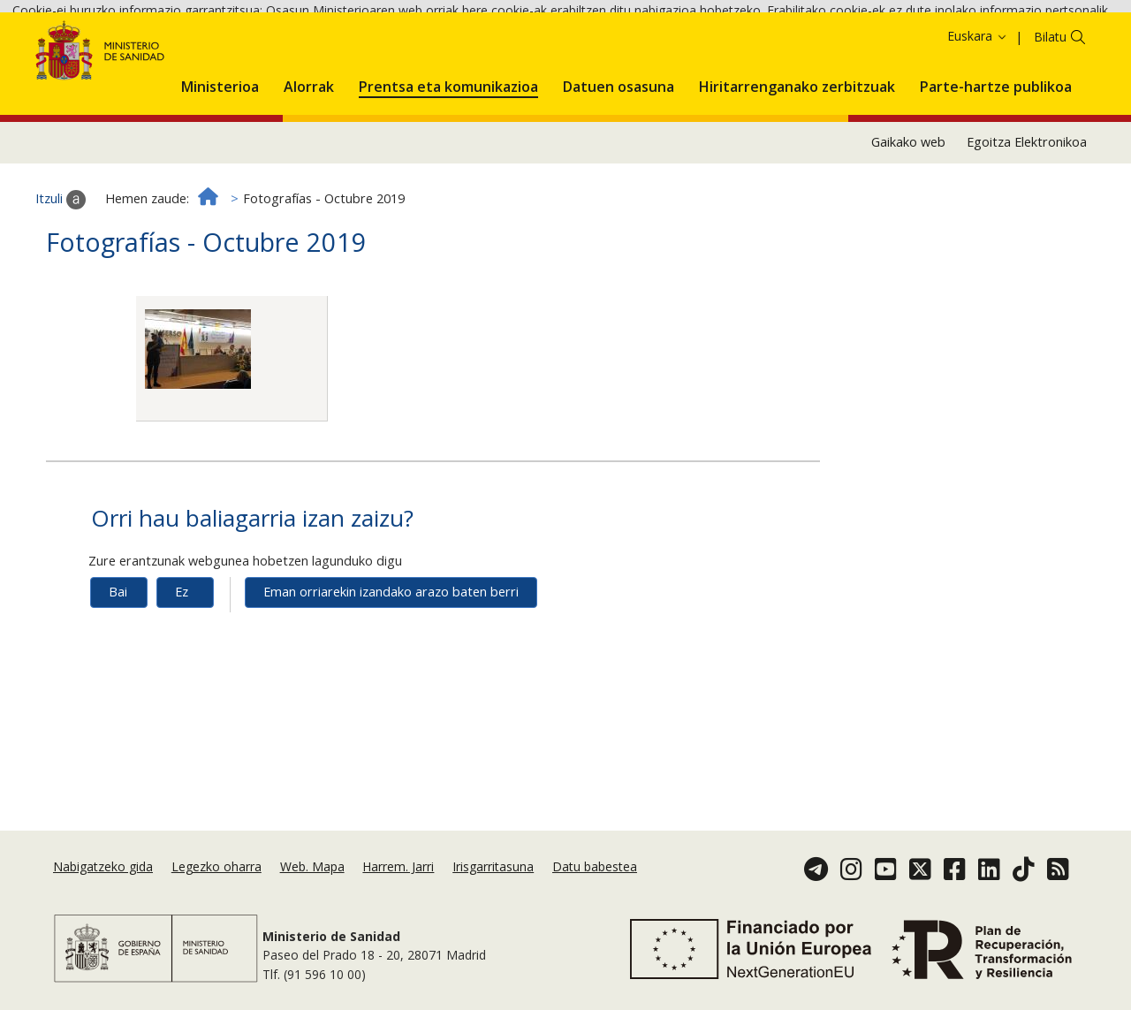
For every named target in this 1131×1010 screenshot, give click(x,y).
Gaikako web (908, 212)
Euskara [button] (977, 106)
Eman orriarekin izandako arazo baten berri (391, 662)
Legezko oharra (216, 866)
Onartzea (143, 59)
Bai (118, 662)
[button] (220, 154)
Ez (181, 662)
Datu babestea (594, 866)
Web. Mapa (312, 866)
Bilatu (1050, 107)
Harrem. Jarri (398, 866)
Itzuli (60, 269)
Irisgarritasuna (493, 866)
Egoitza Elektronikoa (1027, 212)
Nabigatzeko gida (103, 866)
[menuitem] (220, 154)
